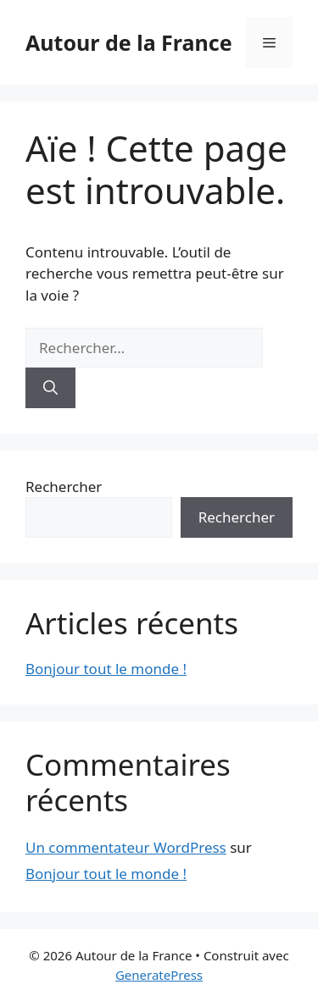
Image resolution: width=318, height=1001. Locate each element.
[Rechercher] (50, 388)
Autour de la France (128, 42)
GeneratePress (159, 974)
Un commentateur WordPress (125, 847)
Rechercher (63, 486)
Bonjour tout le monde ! (106, 668)
